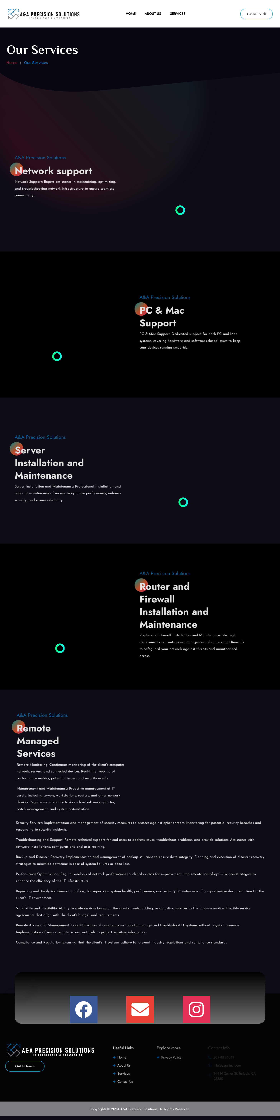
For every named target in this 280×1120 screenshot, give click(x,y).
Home (11, 62)
